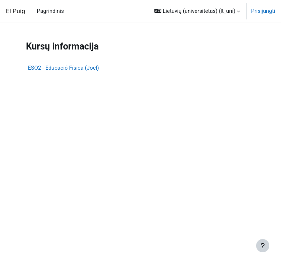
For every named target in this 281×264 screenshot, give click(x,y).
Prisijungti (263, 11)
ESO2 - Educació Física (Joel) (63, 68)
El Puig (15, 11)
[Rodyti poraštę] (262, 245)
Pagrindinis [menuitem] (50, 11)
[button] (197, 11)
